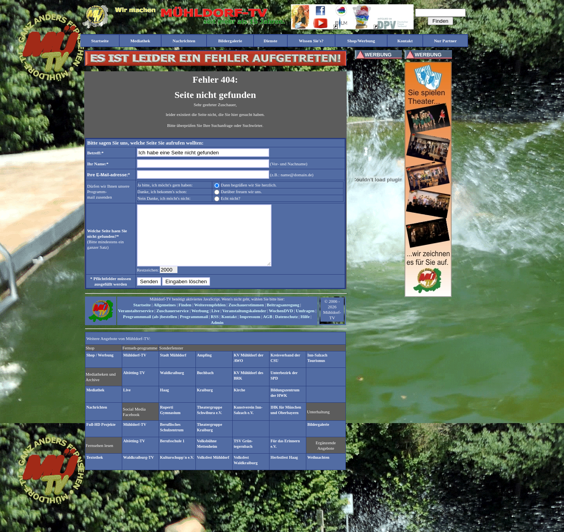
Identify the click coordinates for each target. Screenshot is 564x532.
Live (216, 322)
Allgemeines (165, 316)
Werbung (200, 322)
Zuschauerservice (172, 322)
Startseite (142, 316)
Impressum (249, 328)
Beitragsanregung (283, 316)
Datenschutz (286, 328)
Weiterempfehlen (210, 316)
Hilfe (304, 328)
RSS (215, 328)
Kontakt (229, 328)
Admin (217, 334)
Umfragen (305, 322)
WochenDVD (281, 322)
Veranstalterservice (136, 322)
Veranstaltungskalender (244, 322)
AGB (267, 328)
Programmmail (194, 328)
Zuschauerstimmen (246, 316)
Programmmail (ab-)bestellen (150, 328)
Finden (185, 316)
